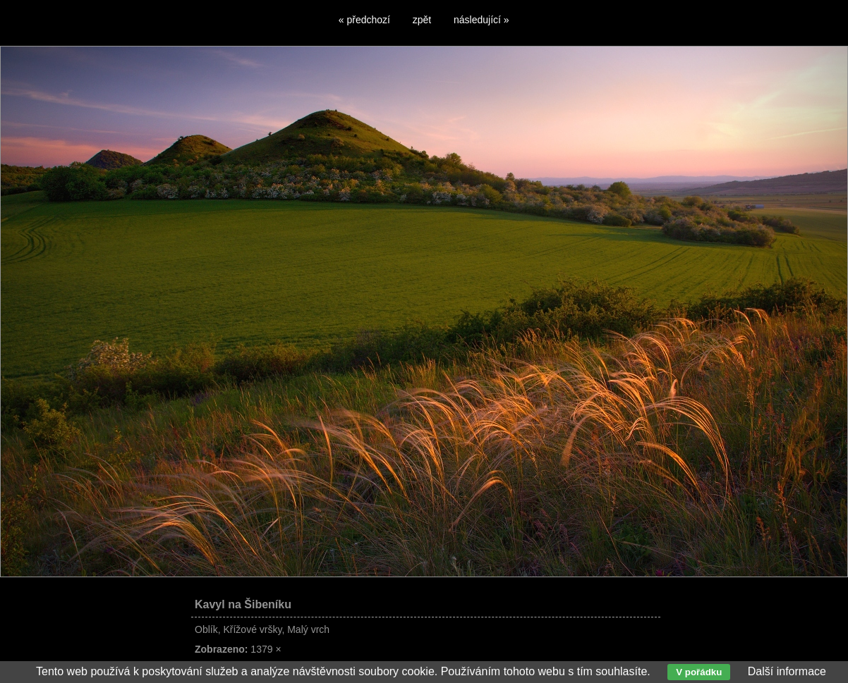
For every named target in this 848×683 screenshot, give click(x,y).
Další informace (787, 671)
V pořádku (699, 672)
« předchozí (364, 19)
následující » (481, 19)
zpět (422, 19)
